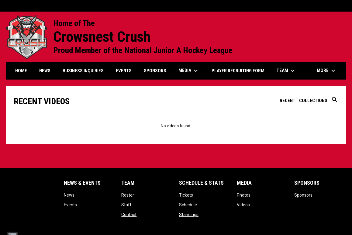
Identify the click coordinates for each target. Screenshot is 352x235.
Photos (243, 195)
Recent (287, 100)
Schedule (188, 204)
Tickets (186, 195)
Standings (188, 214)
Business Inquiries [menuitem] (83, 70)
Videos (243, 204)
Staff (126, 204)
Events (70, 204)
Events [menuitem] (124, 70)
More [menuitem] (327, 70)
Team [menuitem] (286, 70)
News (69, 195)
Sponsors (303, 195)
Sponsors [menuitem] (155, 70)
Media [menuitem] (188, 70)
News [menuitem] (44, 70)
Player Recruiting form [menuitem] (238, 70)
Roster (127, 195)
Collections (313, 100)
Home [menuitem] (21, 70)
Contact (128, 214)
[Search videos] (334, 102)
